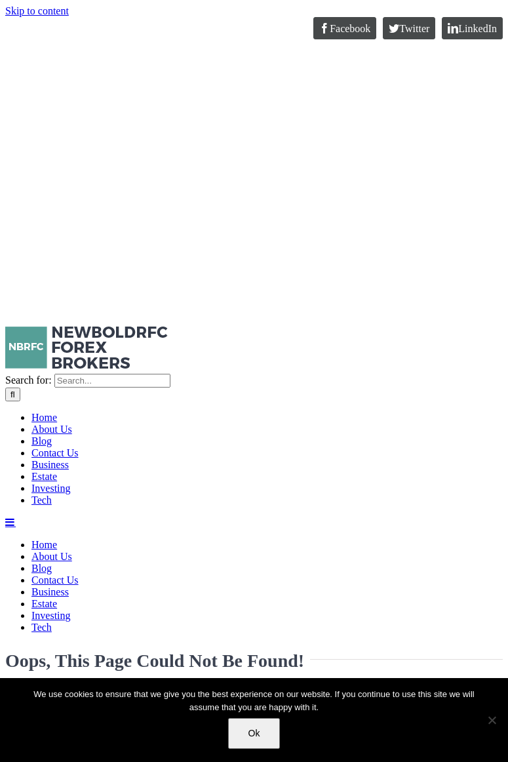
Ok (254, 733)
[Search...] (112, 381)
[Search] (12, 394)
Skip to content (37, 10)
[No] (491, 720)
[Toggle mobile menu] (10, 522)
